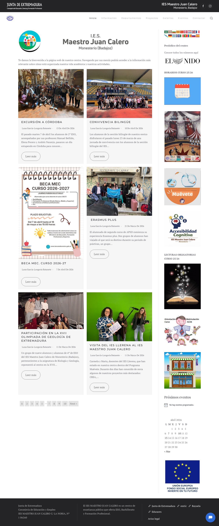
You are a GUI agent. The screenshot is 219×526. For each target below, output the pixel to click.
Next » (73, 403)
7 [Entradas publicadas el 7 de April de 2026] (168, 433)
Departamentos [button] (131, 18)
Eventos (183, 18)
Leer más (30, 156)
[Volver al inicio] (10, 18)
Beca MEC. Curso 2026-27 (43, 263)
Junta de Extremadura (161, 506)
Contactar (199, 18)
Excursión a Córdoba (41, 122)
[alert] (182, 405)
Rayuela (194, 506)
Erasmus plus (103, 220)
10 (65, 403)
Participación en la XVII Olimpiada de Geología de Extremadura (46, 336)
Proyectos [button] (152, 18)
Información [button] (109, 18)
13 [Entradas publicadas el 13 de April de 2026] (166, 438)
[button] (211, 18)
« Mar (167, 451)
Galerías (168, 18)
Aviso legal (154, 518)
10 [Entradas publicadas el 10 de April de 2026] (179, 433)
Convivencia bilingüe (110, 122)
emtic (182, 506)
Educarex (155, 511)
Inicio (93, 18)
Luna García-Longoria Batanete (36, 128)
